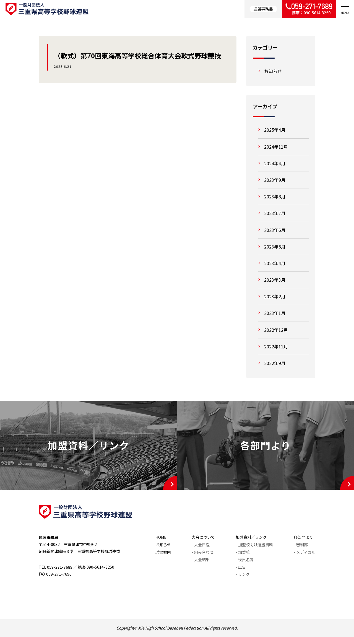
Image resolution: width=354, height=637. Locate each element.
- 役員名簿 (245, 559)
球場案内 (163, 552)
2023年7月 (274, 213)
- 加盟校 (243, 552)
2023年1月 (274, 313)
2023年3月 (274, 279)
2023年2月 (274, 296)
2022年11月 (276, 346)
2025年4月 (274, 129)
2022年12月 (276, 330)
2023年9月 (274, 180)
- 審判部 (301, 544)
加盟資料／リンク (251, 537)
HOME (160, 537)
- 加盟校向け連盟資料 (254, 544)
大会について (203, 537)
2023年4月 (274, 263)
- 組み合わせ (203, 552)
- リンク (243, 574)
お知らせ (273, 71)
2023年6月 (274, 230)
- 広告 (241, 567)
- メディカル (304, 552)
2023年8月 (274, 196)
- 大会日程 (201, 544)
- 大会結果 (201, 559)
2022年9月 (274, 363)
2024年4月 (274, 163)
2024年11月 (276, 146)
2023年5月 (274, 246)
